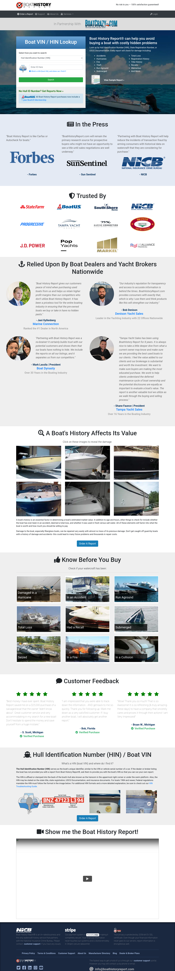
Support (40, 14)
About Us (52, 14)
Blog (115, 953)
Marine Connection (46, 324)
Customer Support (66, 953)
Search (51, 79)
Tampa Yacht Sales (129, 409)
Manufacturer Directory (99, 953)
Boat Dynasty (46, 368)
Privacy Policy (28, 953)
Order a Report (25, 14)
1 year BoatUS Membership (33, 100)
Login (154, 14)
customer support (32, 944)
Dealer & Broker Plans (129, 953)
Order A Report (87, 543)
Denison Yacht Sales (129, 313)
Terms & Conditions (46, 953)
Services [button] (66, 14)
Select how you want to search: (33, 53)
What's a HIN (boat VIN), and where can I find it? (47, 71)
